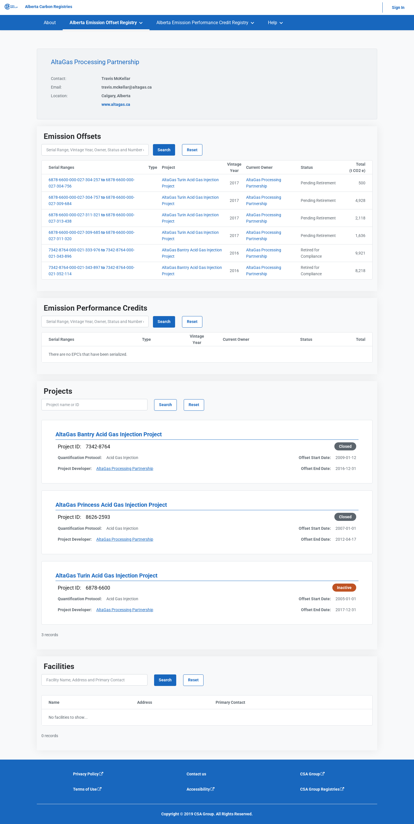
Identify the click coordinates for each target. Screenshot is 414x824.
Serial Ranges (90, 167)
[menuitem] (50, 22)
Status (320, 167)
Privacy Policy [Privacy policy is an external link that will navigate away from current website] (88, 774)
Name (80, 702)
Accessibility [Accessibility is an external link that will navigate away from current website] (201, 789)
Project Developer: (75, 468)
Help (272, 22)
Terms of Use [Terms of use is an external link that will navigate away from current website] (87, 789)
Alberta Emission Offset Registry (103, 22)
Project (193, 167)
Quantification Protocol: (80, 457)
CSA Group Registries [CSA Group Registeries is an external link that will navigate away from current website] (322, 789)
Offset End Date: (316, 468)
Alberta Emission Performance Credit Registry (202, 22)
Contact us (196, 774)
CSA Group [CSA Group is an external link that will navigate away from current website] (312, 774)
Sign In (398, 7)
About (50, 22)
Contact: (58, 78)
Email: (56, 87)
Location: (59, 95)
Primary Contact (254, 702)
